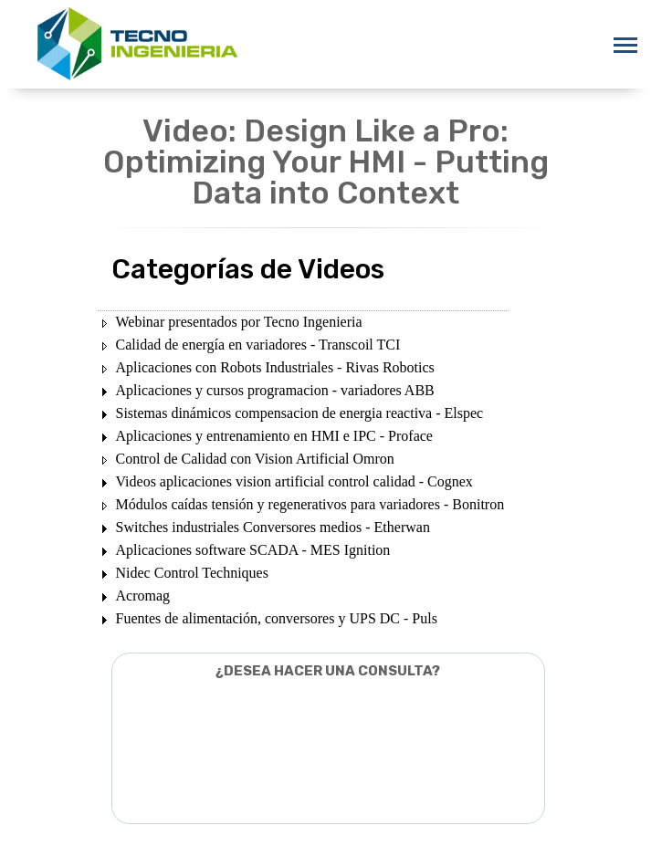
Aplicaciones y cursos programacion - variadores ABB (275, 390)
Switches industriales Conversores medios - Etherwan (273, 527)
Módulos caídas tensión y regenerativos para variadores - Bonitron (310, 504)
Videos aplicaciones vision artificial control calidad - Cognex (294, 481)
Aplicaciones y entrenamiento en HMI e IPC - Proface (274, 436)
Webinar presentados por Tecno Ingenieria (239, 321)
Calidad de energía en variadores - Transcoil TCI (258, 344)
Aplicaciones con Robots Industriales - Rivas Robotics (275, 367)
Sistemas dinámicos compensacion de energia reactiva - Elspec (300, 413)
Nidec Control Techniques (192, 572)
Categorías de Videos (247, 269)
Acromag (143, 595)
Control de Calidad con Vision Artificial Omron (255, 458)
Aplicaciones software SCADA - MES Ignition (253, 550)
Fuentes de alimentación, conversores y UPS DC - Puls (276, 618)
